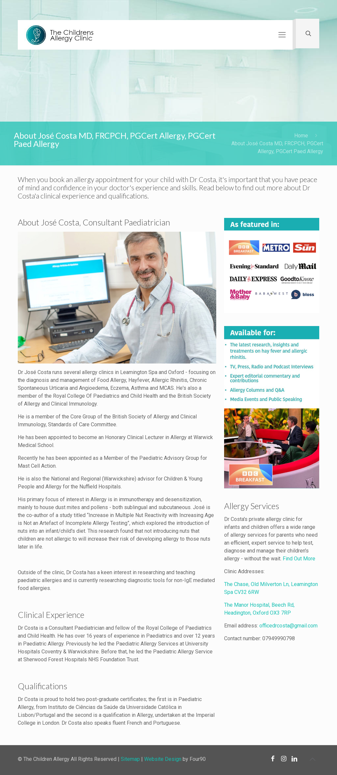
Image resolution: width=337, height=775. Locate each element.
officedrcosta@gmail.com (288, 625)
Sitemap (130, 759)
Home (301, 135)
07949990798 (278, 638)
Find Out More (299, 558)
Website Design (162, 759)
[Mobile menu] (282, 34)
